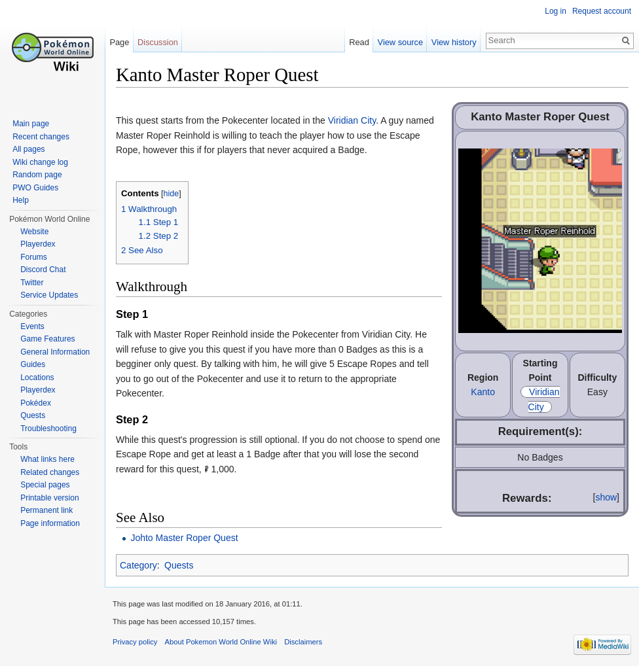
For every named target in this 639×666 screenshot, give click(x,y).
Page (119, 42)
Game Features (47, 338)
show (606, 497)
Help (20, 200)
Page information (50, 523)
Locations (37, 377)
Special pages (44, 484)
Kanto (483, 392)
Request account (601, 11)
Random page (37, 174)
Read (359, 42)
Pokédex (35, 403)
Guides (32, 364)
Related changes (49, 472)
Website (34, 231)
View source (400, 42)
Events (32, 326)
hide (171, 193)
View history (454, 42)
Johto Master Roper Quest (184, 538)
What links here (47, 459)
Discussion (157, 42)
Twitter (31, 282)
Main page (30, 123)
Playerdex (37, 244)
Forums (33, 257)
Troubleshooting (48, 428)
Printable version (49, 497)
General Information (55, 352)
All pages (28, 149)
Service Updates (49, 295)
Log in (555, 11)
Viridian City (352, 120)
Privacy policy (135, 642)
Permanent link (46, 510)
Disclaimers (303, 642)
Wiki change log (40, 162)
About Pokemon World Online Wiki (221, 642)
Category (138, 565)
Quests (178, 565)
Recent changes (40, 136)
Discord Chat (42, 269)
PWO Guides (35, 187)
